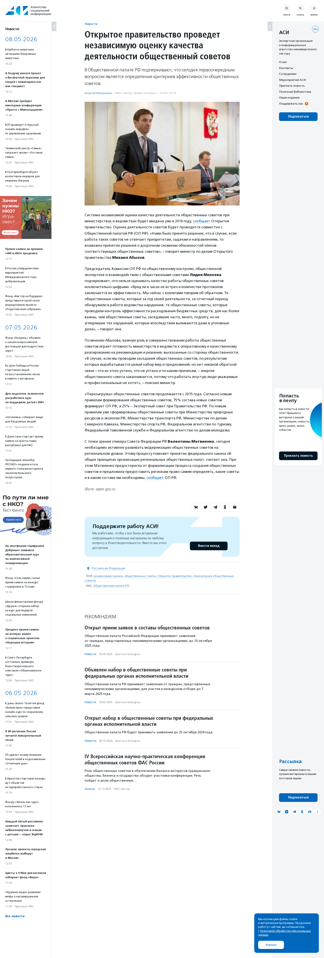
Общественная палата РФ (111, 585)
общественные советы (140, 576)
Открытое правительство (174, 576)
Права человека (144, 93)
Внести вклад (208, 546)
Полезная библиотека (295, 91)
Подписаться (298, 116)
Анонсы (90, 788)
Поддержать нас (291, 103)
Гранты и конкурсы (127, 653)
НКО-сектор (123, 93)
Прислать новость (292, 85)
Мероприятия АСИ (292, 80)
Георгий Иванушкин (98, 93)
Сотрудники (287, 73)
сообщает (202, 221)
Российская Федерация (108, 568)
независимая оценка (108, 576)
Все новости (14, 916)
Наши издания (289, 97)
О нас (283, 62)
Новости (91, 24)
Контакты (286, 68)
